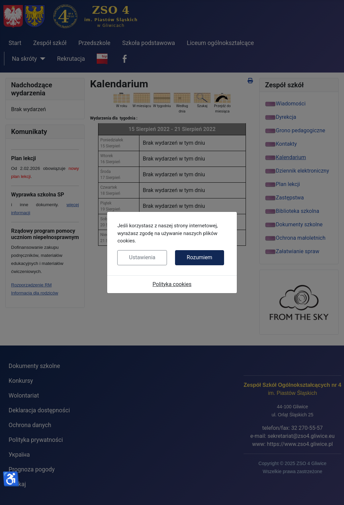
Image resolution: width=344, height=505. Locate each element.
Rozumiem (199, 257)
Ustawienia (142, 257)
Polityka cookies (172, 284)
